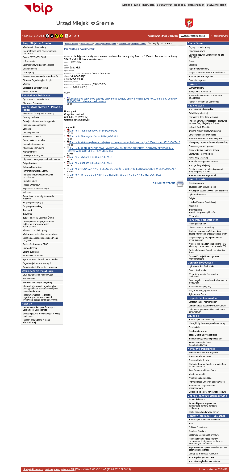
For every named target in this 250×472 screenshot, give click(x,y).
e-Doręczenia (29, 61)
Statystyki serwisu (33, 469)
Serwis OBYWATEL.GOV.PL (35, 57)
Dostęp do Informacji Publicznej (203, 454)
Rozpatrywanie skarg (32, 206)
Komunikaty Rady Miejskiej (201, 109)
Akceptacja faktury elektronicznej (38, 113)
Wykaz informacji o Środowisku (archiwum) (203, 275)
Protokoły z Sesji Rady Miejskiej (203, 117)
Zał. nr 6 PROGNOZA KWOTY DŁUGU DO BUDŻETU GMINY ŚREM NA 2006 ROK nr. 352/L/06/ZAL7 (121, 168)
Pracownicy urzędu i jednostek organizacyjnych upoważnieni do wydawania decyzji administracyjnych (40, 297)
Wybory (26, 84)
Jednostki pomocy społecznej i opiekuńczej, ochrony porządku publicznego (203, 405)
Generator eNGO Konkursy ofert (203, 352)
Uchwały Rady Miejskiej (105, 44)
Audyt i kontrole (30, 92)
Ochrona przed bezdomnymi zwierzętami (207, 306)
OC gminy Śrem (30, 163)
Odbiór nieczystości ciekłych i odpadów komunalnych (207, 310)
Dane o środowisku (197, 270)
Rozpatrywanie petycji (33, 202)
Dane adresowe (30, 69)
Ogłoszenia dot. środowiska (201, 266)
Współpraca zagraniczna (200, 378)
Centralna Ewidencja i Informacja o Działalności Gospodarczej (39, 308)
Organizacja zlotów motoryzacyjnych (40, 267)
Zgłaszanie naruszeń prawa (35, 88)
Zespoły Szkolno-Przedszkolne (203, 335)
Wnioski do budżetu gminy (35, 230)
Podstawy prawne (197, 51)
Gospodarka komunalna (34, 140)
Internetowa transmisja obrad (202, 175)
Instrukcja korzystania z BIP (201, 457)
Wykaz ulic (194, 216)
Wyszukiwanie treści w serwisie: (163, 36)
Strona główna (131, 4)
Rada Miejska (29, 278)
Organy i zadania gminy (199, 47)
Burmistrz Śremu (196, 88)
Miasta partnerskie (197, 374)
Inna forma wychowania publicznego (206, 339)
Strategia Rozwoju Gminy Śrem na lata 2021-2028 (206, 56)
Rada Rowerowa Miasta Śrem (202, 370)
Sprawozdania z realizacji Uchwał (204, 150)
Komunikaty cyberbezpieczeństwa (204, 461)
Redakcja (180, 4)
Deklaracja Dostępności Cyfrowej (204, 435)
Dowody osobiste (31, 117)
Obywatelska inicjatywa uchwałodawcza (41, 159)
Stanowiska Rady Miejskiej (201, 154)
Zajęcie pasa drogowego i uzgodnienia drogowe (40, 239)
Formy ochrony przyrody (200, 286)
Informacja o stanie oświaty (201, 319)
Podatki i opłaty (30, 181)
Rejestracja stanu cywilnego (36, 188)
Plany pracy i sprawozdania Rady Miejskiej (208, 142)
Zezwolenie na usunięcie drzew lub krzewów (39, 197)
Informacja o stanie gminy (201, 76)
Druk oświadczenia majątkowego (38, 275)
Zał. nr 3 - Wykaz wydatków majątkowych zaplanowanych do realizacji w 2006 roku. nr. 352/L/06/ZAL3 (123, 142)
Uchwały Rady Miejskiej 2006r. (132, 44)
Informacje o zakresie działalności (204, 419)
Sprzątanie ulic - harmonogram (203, 302)
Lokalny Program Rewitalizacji (202, 202)
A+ (71, 36)
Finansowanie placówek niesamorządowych (200, 343)
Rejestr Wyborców (31, 185)
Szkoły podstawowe (198, 331)
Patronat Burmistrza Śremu (35, 171)
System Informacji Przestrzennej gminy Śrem (207, 251)
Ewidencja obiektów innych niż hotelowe (207, 392)
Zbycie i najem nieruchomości (202, 187)
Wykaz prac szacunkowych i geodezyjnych (208, 191)
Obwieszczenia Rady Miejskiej (202, 135)
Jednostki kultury (197, 399)
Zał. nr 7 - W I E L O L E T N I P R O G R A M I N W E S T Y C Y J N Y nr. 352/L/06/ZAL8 (114, 174)
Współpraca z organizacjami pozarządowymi (202, 386)
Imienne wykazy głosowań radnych (205, 131)
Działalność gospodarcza (34, 125)
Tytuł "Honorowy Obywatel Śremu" (38, 218)
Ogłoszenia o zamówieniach (36, 99)
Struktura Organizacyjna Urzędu (37, 80)
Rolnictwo (27, 192)
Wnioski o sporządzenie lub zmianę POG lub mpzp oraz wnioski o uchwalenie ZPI (207, 245)
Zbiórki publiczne (31, 252)
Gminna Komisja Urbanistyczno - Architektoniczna (204, 257)
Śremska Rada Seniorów (200, 356)
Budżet (192, 61)
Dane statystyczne (197, 80)
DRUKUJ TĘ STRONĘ (168, 183)
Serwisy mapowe (196, 183)
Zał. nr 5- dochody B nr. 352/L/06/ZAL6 (89, 162)
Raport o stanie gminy (199, 69)
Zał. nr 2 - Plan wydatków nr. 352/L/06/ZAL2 (92, 136)
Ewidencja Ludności (32, 136)
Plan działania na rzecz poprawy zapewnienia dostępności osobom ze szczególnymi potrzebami (206, 441)
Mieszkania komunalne (33, 148)
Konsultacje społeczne (33, 144)
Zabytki (192, 198)
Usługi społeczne (31, 133)
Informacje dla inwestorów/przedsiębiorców (202, 211)
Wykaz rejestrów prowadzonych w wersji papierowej (41, 315)
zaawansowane (221, 36)
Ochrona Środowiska (32, 167)
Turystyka (27, 214)
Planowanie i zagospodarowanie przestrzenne (38, 176)
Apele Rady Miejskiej (198, 158)
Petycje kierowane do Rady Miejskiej (205, 138)
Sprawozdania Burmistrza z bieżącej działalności (205, 96)
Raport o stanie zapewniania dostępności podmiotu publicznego (208, 448)
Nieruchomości (30, 152)
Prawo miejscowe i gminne (201, 146)
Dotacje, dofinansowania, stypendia (39, 121)
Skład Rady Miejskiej (198, 113)
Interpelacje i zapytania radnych (203, 161)
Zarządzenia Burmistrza (200, 92)
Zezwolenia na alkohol (33, 256)
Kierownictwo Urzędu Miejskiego (38, 282)
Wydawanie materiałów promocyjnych (40, 234)
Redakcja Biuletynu (197, 431)
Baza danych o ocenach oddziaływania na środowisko (208, 281)
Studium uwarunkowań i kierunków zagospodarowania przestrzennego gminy (208, 232)
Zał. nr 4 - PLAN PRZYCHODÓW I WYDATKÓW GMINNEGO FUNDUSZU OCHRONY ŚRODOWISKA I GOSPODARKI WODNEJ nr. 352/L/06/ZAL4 (120, 149)
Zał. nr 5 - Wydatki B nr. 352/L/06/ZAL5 (89, 156)
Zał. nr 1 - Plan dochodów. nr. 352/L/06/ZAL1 (93, 130)
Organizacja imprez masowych (37, 263)
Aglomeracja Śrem (197, 294)
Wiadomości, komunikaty (34, 47)
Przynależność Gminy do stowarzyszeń (207, 382)
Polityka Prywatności (198, 427)
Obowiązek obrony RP (33, 155)
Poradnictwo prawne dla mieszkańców (41, 76)
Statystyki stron (216, 4)
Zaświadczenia (30, 248)
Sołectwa (193, 65)
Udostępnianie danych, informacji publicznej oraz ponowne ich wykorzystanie (38, 224)
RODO (191, 423)
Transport (27, 210)
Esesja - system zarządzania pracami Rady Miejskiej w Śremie (206, 170)
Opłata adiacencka (197, 194)
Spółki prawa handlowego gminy (204, 412)
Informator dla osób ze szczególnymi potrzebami (40, 52)
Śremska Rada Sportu (199, 360)
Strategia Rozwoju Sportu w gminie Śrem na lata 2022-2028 (207, 365)
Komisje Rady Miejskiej (199, 165)
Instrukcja (148, 4)
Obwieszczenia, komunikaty (201, 227)
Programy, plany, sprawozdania (203, 290)
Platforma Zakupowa (32, 103)
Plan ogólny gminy (197, 224)
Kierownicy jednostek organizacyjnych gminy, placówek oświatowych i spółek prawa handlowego (41, 288)
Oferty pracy (28, 72)
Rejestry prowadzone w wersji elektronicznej (36, 321)
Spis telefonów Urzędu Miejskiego (38, 65)
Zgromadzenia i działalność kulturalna (40, 259)
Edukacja (27, 129)
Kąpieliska (193, 206)
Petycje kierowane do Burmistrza (204, 102)
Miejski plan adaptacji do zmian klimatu (207, 72)
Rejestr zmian (196, 4)
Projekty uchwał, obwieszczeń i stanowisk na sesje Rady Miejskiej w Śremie (208, 122)
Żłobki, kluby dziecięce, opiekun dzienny (207, 323)
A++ (76, 36)
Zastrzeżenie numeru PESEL (36, 244)
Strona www (164, 4)
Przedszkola (194, 327)
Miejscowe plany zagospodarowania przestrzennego (205, 238)
